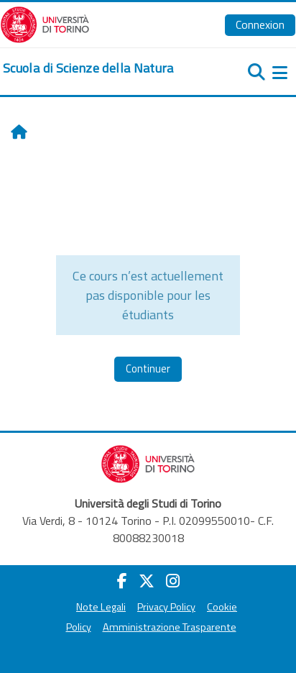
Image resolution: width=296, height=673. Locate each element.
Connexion (260, 24)
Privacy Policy (166, 607)
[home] (88, 68)
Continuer (148, 368)
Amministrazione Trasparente (169, 627)
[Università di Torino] (45, 23)
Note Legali (101, 607)
